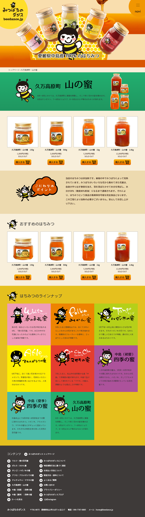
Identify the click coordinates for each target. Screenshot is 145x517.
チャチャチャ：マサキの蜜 (23, 480)
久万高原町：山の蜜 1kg (89, 149)
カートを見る (17, 499)
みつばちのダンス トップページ (41, 454)
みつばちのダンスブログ (54, 494)
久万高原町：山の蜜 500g (56, 149)
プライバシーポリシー (53, 489)
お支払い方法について (53, 470)
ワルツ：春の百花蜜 (20, 460)
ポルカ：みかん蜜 (19, 465)
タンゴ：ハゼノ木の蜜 (21, 470)
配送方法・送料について (54, 475)
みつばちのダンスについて (54, 460)
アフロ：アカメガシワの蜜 (23, 475)
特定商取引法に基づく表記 (54, 465)
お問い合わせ (49, 485)
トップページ (13, 69)
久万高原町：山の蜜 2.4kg (122, 149)
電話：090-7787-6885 (77, 509)
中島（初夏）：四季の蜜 (22, 489)
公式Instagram (50, 499)
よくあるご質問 (50, 480)
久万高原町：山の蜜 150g (23, 149)
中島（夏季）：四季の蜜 (22, 494)
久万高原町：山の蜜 (29, 69)
